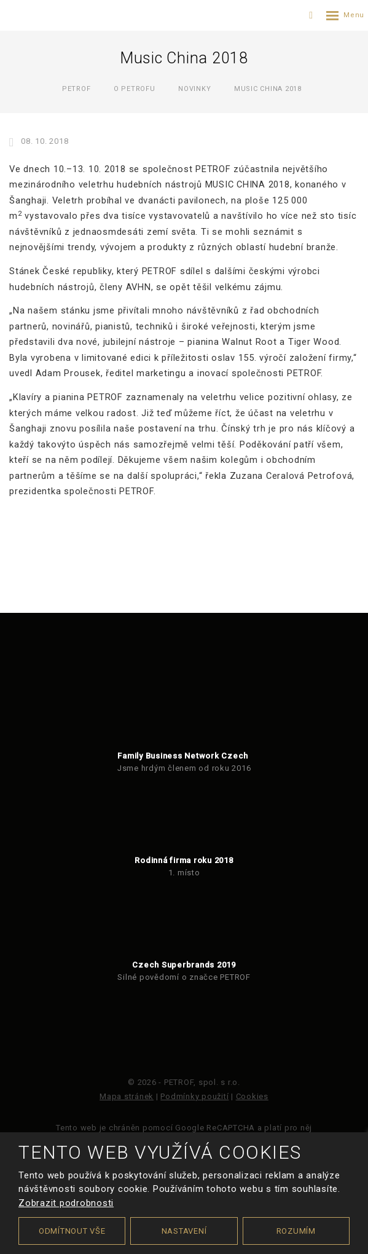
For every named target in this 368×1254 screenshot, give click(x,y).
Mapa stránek (127, 1096)
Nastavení (184, 1231)
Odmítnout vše (72, 1231)
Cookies (252, 1096)
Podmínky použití (194, 1096)
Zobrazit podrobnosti (66, 1203)
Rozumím (296, 1231)
